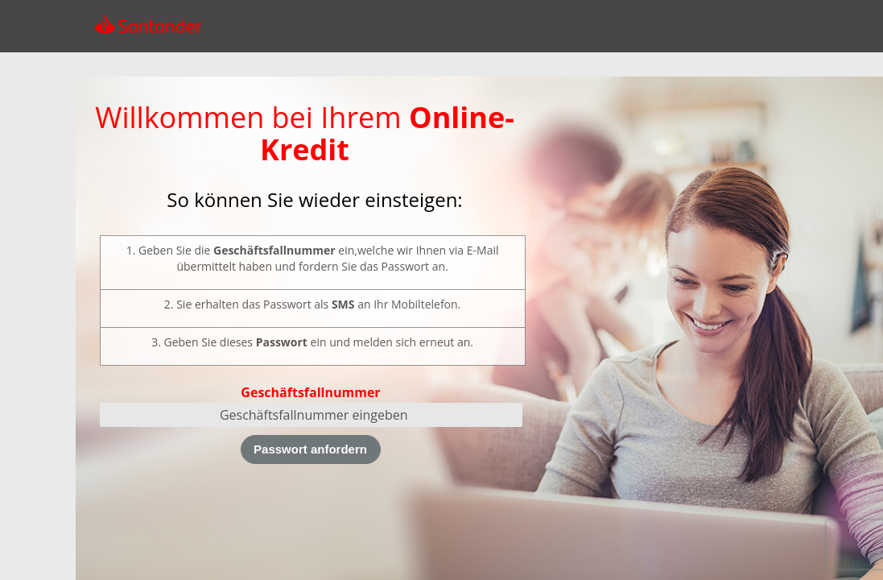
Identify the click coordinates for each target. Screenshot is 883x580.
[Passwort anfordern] (311, 449)
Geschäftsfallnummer (310, 392)
